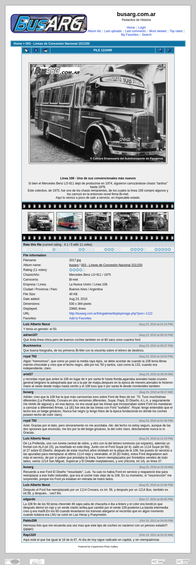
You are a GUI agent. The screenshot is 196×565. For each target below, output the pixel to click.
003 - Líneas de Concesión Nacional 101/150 (58, 43)
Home (131, 27)
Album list (94, 31)
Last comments (135, 31)
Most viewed (157, 31)
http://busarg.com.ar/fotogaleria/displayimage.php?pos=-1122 (111, 313)
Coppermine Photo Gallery (104, 546)
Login (142, 27)
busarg (74, 265)
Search (147, 34)
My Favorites (130, 34)
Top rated (176, 31)
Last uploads (113, 31)
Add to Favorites (80, 318)
